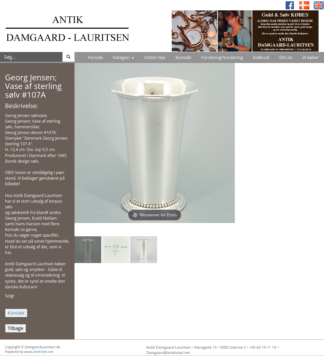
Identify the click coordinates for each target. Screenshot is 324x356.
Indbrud (261, 57)
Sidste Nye (154, 57)
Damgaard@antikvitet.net (168, 352)
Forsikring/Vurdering (222, 57)
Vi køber (310, 57)
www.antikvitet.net (38, 351)
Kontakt (183, 57)
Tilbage (15, 328)
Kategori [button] (123, 57)
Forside (95, 57)
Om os (286, 57)
